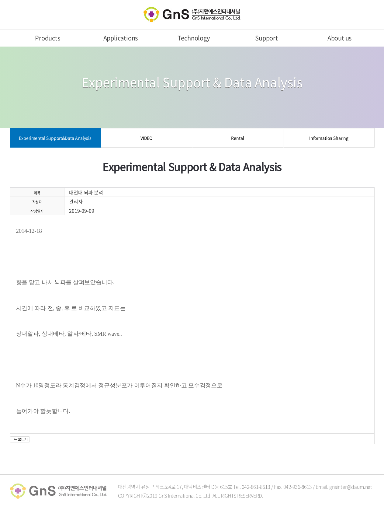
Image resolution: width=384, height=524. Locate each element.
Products (47, 37)
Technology (194, 37)
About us (339, 37)
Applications (120, 37)
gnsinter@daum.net (350, 486)
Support (266, 37)
